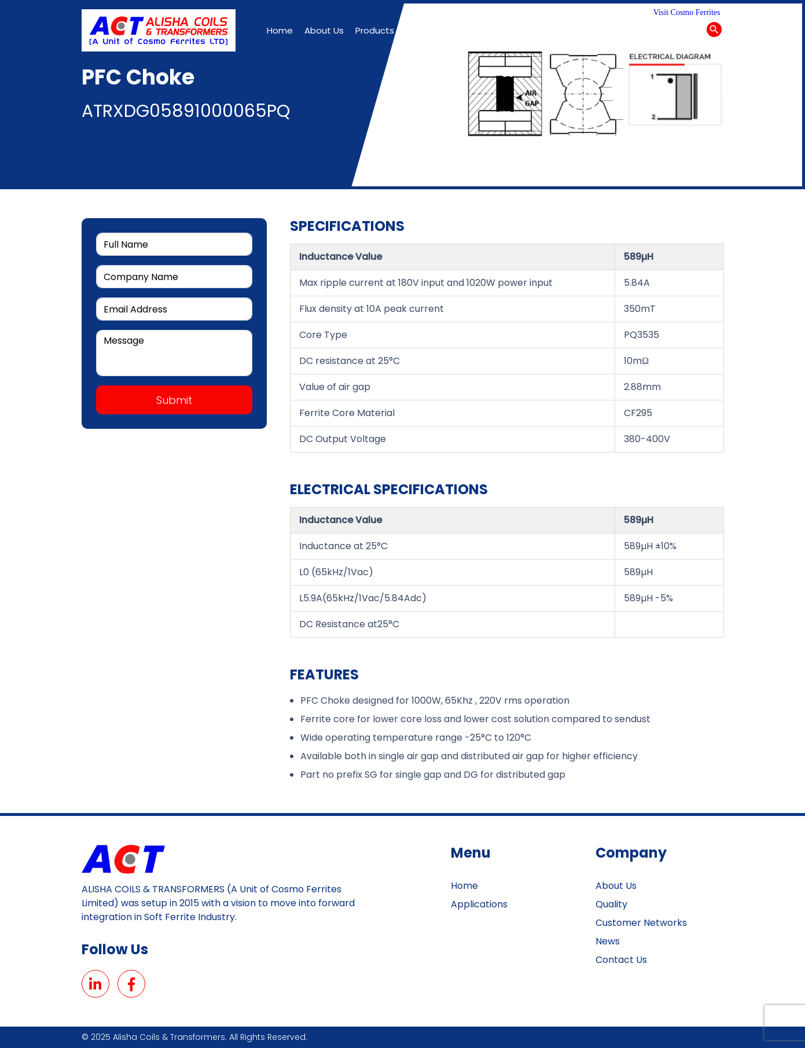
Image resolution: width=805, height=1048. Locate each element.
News (608, 941)
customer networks (641, 922)
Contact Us (621, 959)
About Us (616, 885)
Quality (611, 904)
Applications (479, 904)
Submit (174, 400)
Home (464, 885)
